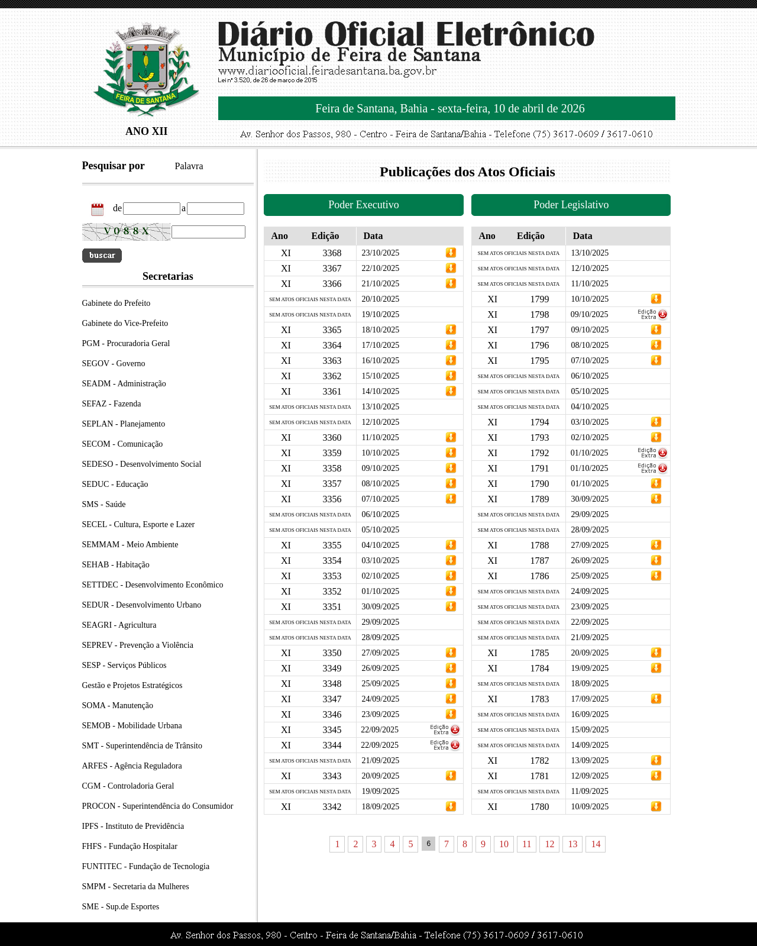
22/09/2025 (380, 729)
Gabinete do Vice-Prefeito (125, 323)
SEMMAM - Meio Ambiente (130, 544)
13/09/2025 (590, 760)
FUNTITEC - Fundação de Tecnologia (146, 866)
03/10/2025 (380, 560)
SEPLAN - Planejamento (124, 423)
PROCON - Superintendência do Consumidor (158, 806)
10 (504, 844)
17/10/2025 (380, 345)
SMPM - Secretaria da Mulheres (135, 886)
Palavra (189, 166)
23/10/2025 (380, 252)
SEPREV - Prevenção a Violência (137, 645)
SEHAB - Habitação (116, 564)
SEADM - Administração (124, 383)
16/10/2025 (380, 360)
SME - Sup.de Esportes (121, 906)
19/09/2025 (590, 668)
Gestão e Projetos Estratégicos (132, 685)
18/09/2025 (380, 806)
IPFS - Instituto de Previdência (133, 826)
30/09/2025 (380, 606)
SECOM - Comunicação (122, 444)
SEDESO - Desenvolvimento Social (142, 464)
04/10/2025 (380, 545)
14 (595, 844)
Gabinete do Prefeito (116, 303)
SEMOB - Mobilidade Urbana (132, 725)
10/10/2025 (380, 452)
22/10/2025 (380, 268)
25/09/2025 (380, 683)
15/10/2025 (380, 376)
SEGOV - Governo (113, 363)
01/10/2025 (380, 591)
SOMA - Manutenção (118, 705)
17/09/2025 (590, 699)
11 (526, 844)
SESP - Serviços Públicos (124, 665)
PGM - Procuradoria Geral (126, 343)
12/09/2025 (590, 775)
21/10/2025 (380, 283)
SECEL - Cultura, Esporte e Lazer (138, 524)
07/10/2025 (380, 499)
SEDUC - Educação (115, 484)
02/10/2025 (380, 576)
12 (549, 844)
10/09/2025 (590, 806)
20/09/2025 (380, 775)
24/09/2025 (380, 699)
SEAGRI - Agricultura (119, 625)
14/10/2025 (380, 391)
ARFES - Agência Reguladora (132, 765)
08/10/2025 (380, 483)
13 (572, 844)
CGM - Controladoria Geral (128, 786)
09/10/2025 (380, 468)
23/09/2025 (380, 714)
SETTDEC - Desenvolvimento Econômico (153, 584)
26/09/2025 (380, 668)
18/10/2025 (380, 329)
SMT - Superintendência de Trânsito (142, 745)
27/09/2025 (380, 652)
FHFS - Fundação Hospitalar (129, 846)
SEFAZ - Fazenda (111, 403)
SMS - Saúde (104, 504)
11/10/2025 (380, 437)
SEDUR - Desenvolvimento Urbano (142, 604)
